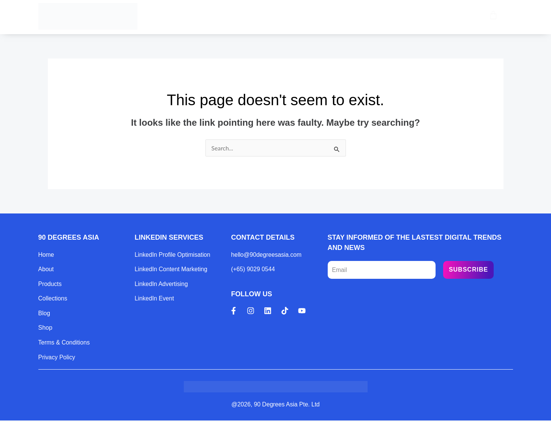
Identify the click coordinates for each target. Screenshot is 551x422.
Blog (340, 16)
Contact (378, 16)
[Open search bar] (477, 16)
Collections (295, 16)
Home (202, 16)
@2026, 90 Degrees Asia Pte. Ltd (276, 406)
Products (245, 16)
